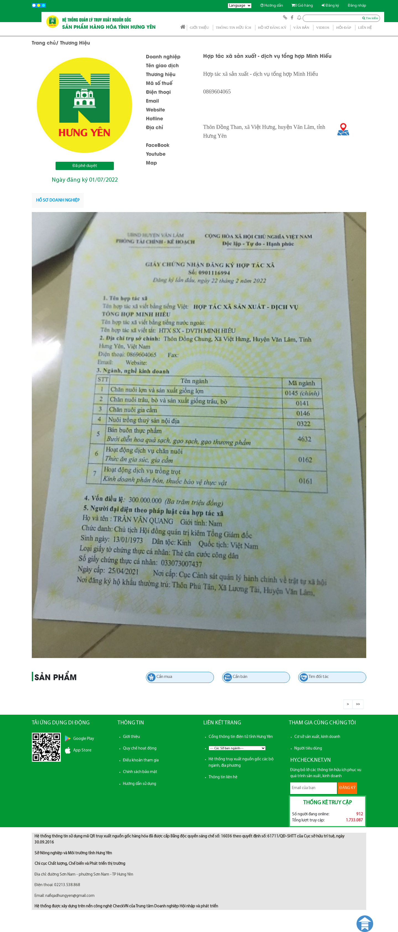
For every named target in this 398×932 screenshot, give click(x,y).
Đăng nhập (357, 6)
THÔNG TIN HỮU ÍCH (233, 27)
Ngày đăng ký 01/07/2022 (85, 180)
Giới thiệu (131, 737)
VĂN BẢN (301, 27)
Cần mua (164, 677)
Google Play (83, 739)
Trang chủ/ (45, 42)
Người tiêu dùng (308, 748)
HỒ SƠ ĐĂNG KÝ (272, 27)
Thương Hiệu (75, 42)
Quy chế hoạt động (139, 748)
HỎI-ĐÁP (343, 27)
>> (358, 704)
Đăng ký (330, 6)
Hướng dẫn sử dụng (139, 784)
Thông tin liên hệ (223, 777)
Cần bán (240, 677)
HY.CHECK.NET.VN (310, 760)
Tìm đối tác (318, 677)
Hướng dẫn (271, 6)
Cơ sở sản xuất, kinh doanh (317, 737)
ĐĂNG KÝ (347, 788)
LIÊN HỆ (365, 27)
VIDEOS (322, 27)
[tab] (58, 200)
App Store (82, 750)
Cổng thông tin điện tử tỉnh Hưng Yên (241, 737)
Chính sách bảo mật (140, 772)
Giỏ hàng (302, 6)
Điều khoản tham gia (141, 760)
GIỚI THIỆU (199, 27)
